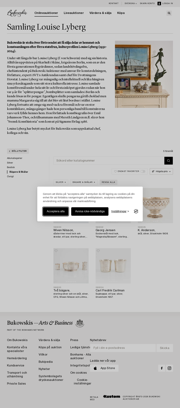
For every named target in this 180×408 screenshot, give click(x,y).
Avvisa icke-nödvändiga (90, 211)
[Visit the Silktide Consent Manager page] (136, 211)
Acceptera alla (56, 211)
